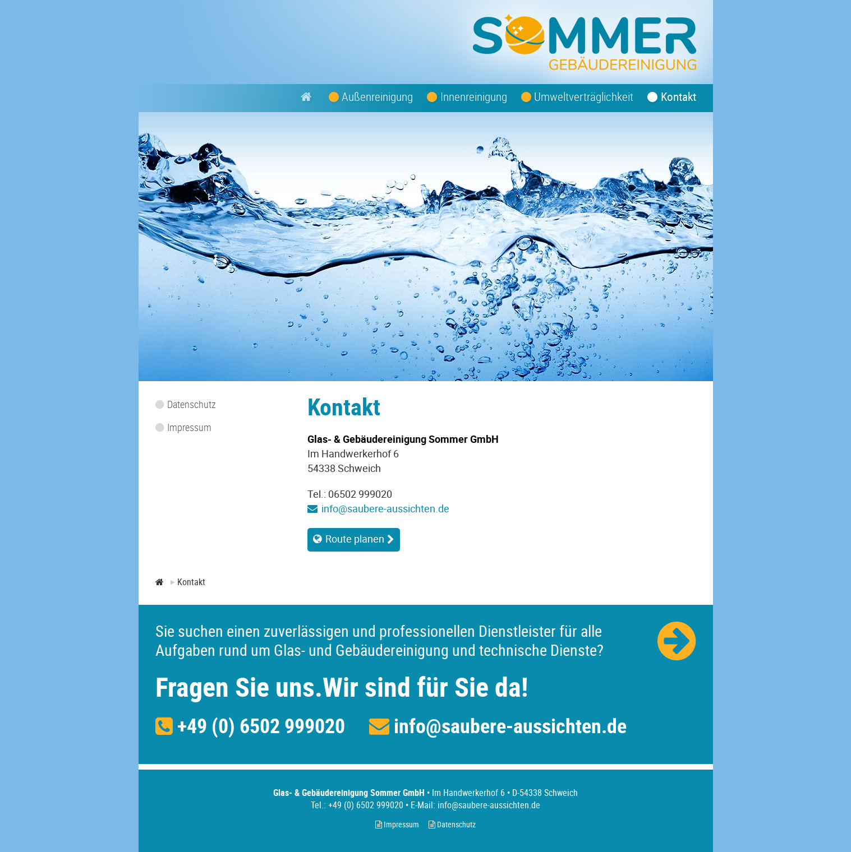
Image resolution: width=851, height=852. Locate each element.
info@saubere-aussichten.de (385, 508)
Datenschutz (452, 824)
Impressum (397, 824)
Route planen (354, 538)
